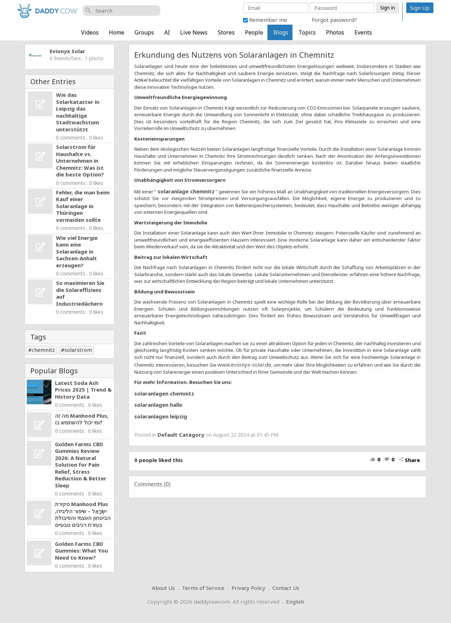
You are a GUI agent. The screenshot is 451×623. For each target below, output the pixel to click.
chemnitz (43, 349)
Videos (90, 32)
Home (116, 32)
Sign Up (420, 7)
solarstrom (78, 349)
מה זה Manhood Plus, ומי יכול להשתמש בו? (82, 419)
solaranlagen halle (158, 404)
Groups (144, 32)
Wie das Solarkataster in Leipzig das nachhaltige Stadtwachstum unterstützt (77, 112)
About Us (163, 587)
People (254, 32)
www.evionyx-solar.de (244, 364)
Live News (194, 32)
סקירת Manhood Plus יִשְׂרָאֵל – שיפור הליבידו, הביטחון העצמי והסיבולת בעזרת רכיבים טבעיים (83, 514)
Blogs (280, 32)
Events (363, 32)
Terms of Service (203, 587)
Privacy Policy (248, 587)
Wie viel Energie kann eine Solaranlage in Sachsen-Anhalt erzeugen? (77, 251)
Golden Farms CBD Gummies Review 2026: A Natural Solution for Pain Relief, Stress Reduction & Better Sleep (80, 465)
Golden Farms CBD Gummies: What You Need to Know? (81, 550)
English (295, 601)
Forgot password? (334, 19)
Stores (226, 32)
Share (409, 459)
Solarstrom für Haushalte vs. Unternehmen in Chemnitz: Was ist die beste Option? (80, 160)
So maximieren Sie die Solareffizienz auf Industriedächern (80, 293)
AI (167, 32)
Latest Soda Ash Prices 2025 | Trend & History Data (83, 389)
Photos (335, 32)
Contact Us (285, 587)
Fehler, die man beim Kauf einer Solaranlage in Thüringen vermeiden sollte (83, 206)
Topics (307, 32)
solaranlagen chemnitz (164, 393)
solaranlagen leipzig (160, 416)
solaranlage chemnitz (186, 191)
